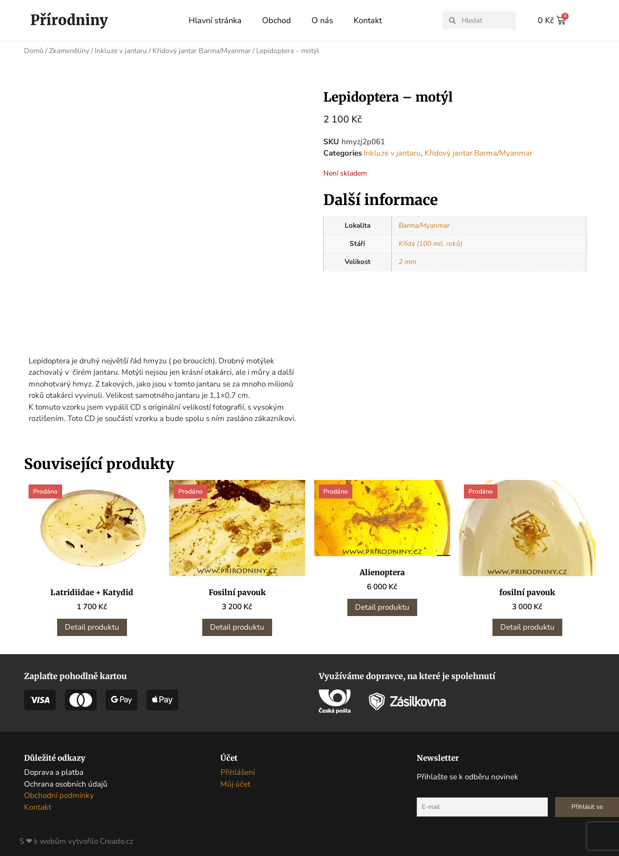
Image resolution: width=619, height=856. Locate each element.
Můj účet (235, 780)
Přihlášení (237, 768)
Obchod (276, 20)
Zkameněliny (69, 50)
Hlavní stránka (215, 20)
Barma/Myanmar (424, 225)
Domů (34, 50)
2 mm (407, 261)
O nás (322, 20)
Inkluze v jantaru (121, 50)
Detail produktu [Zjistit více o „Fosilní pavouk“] (237, 623)
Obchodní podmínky (59, 792)
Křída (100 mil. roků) (431, 243)
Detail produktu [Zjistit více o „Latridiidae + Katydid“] (92, 623)
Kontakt (368, 20)
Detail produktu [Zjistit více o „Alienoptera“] (382, 603)
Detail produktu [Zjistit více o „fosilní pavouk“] (527, 623)
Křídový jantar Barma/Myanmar (201, 50)
